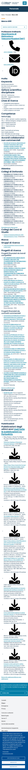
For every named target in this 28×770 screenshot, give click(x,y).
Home (2, 15)
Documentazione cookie (8, 753)
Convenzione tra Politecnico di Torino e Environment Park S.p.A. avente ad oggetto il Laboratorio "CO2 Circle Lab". (14, 317)
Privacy (3, 708)
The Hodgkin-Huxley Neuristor (11, 516)
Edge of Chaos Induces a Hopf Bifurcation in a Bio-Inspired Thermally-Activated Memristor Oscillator (15, 542)
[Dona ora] (14, 693)
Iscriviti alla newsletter (7, 724)
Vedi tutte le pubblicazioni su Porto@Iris (13, 432)
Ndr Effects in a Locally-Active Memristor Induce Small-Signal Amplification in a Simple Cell (15, 489)
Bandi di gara (5, 715)
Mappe (3, 703)
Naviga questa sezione (14, 27)
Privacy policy (6, 751)
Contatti (3, 700)
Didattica (5, 168)
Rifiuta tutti (13, 762)
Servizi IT (4, 718)
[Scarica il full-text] (14, 453)
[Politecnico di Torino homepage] (10, 3)
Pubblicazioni (7, 423)
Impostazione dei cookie (13, 758)
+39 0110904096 (8, 52)
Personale (8, 15)
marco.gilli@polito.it (9, 64)
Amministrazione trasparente (9, 728)
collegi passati (9, 227)
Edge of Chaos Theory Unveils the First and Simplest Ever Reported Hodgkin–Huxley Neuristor (15, 466)
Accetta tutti (13, 766)
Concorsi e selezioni (7, 713)
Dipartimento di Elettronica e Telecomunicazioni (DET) (13, 36)
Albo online (4, 731)
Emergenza (4, 706)
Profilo (4, 78)
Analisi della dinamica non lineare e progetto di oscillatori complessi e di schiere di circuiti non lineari (14, 282)
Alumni (3, 721)
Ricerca (4, 240)
